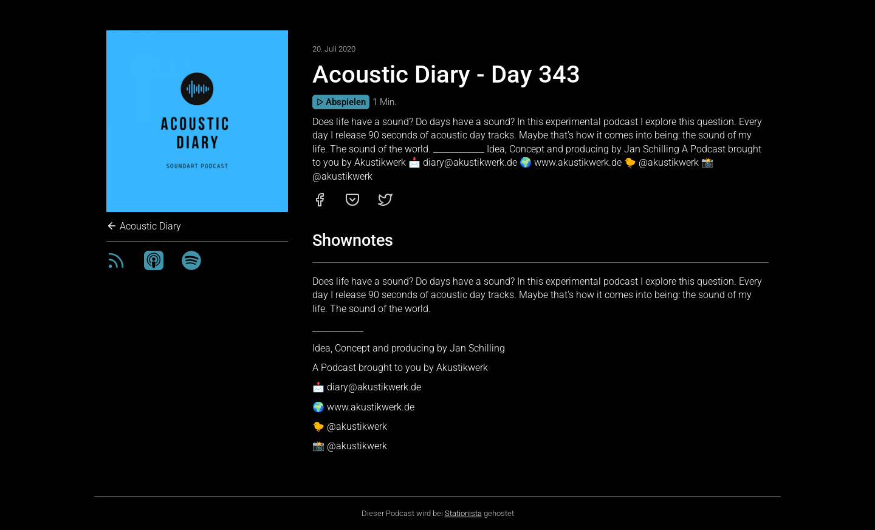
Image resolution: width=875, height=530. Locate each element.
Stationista (463, 513)
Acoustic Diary (143, 226)
